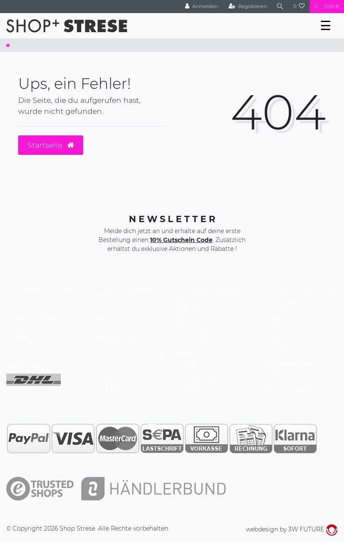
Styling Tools (283, 337)
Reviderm (192, 310)
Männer (276, 381)
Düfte (273, 372)
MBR (185, 345)
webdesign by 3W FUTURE (292, 529)
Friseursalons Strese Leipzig (36, 305)
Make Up (277, 319)
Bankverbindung (117, 337)
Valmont (191, 337)
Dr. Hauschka (198, 381)
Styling (275, 354)
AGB (13, 345)
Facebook (107, 369)
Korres (188, 363)
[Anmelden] (201, 6)
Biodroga (192, 319)
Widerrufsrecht (115, 310)
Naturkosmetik (287, 390)
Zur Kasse (107, 328)
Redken (189, 390)
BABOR (189, 301)
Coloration (280, 345)
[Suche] (280, 6)
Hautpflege (281, 310)
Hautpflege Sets (288, 363)
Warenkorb (109, 319)
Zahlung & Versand (120, 301)
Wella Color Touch (205, 372)
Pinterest (106, 387)
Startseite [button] (50, 144)
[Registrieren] (248, 6)
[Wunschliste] (299, 6)
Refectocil (193, 354)
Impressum (23, 328)
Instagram (108, 378)
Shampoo (279, 328)
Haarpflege (281, 301)
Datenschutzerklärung (39, 319)
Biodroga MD (198, 328)
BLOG (101, 395)
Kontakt (18, 337)
